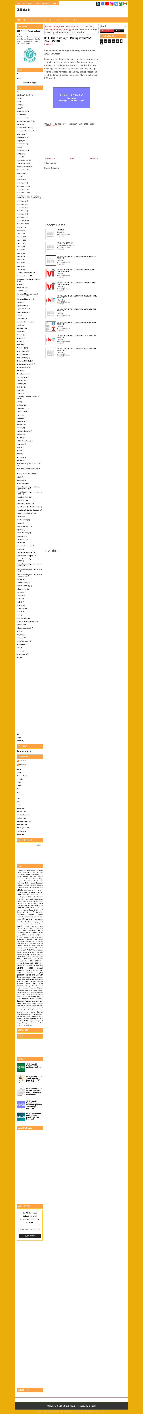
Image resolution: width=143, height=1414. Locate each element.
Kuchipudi (20, 405)
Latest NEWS (21, 408)
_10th (18, 802)
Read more (67, 234)
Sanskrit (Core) (22, 582)
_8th (18, 792)
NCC (18, 454)
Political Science (22, 533)
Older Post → (93, 158)
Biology (19, 154)
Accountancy (21, 111)
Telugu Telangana (22, 641)
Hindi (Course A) (22, 351)
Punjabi (19, 542)
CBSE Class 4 (21, 207)
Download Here (51, 126)
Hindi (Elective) (22, 358)
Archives (119, 31)
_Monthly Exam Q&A (23, 828)
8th (52, 19)
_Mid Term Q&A (22, 825)
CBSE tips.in (23, 9)
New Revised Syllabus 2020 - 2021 (28, 469)
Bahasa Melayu (22, 137)
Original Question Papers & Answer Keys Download (30, 970)
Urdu (18, 657)
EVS (18, 315)
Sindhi (19, 602)
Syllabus (19, 625)
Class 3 (19, 250)
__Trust (19, 786)
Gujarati (19, 338)
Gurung (19, 341)
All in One (20, 114)
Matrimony (45, 3)
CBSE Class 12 (66, 26)
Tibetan (19, 651)
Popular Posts (107, 31)
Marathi (19, 428)
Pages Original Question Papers (27, 507)
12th (24, 20)
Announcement (22, 118)
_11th (18, 805)
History (19, 371)
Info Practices (21, 377)
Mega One (20, 444)
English (19, 302)
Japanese (20, 380)
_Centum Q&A (21, 811)
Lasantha (68, 1411)
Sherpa (19, 599)
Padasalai (22, 761)
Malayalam (20, 421)
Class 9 (19, 269)
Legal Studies (21, 411)
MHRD (19, 447)
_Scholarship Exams (23, 776)
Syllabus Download (23, 628)
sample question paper (24, 552)
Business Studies (22, 160)
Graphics (20, 335)
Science (19, 592)
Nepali (19, 460)
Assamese (20, 134)
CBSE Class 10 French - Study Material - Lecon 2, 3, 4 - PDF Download (34, 1079)
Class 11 (19, 240)
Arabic (19, 124)
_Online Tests (21, 818)
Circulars (20, 230)
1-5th (75, 19)
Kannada (20, 384)
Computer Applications (24, 273)
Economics (60, 230)
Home (18, 3)
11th (31, 20)
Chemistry (20, 227)
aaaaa (19, 108)
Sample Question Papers (25, 556)
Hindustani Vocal (22, 367)
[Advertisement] (71, 455)
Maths (19, 434)
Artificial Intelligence (23, 127)
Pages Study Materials (24, 513)
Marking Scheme (53, 29)
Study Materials (22, 618)
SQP (18, 615)
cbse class (20, 180)
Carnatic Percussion (23, 167)
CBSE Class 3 (21, 204)
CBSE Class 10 (21, 186)
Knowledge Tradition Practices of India (28, 948)
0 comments (48, 44)
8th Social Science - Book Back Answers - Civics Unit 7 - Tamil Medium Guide (77, 297)
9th (45, 19)
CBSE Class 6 (21, 214)
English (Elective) (22, 309)
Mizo (18, 450)
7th (60, 19)
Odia (18, 477)
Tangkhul (20, 634)
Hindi (18, 345)
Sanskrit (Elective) (23, 586)
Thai (18, 647)
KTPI (18, 402)
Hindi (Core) (21, 348)
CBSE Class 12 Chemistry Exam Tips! (28, 32)
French (19, 325)
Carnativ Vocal (21, 173)
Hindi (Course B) (22, 354)
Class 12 (78, 26)
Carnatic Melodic (22, 163)
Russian (19, 549)
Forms (37, 3)
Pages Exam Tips (22, 497)
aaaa (18, 105)
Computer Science (23, 276)
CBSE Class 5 (21, 211)
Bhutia (19, 147)
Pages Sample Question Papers (27, 510)
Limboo (19, 418)
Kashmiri (20, 387)
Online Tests (21, 484)
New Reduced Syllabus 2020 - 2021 (28, 464)
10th (37, 20)
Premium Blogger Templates (81, 1411)
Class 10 (19, 237)
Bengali (19, 141)
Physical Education (23, 526)
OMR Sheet (20, 480)
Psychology (21, 539)
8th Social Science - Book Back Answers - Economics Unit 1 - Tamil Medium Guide (76, 283)
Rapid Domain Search (98, 1411)
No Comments (60, 236)
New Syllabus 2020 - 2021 (25, 474)
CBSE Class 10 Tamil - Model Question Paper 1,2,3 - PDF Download (34, 1116)
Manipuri (20, 425)
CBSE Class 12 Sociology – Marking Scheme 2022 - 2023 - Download (68, 39)
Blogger (33, 83)
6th (67, 19)
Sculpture (20, 595)
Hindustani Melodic (23, 361)
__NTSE (19, 782)
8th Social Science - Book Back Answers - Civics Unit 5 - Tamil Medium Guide (77, 323)
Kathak (19, 390)
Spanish (19, 612)
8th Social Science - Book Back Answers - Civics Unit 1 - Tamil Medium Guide (76, 257)
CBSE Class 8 (21, 220)
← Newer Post (50, 158)
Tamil (18, 631)
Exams (56, 2)
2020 (18, 98)
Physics (19, 530)
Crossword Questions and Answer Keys (30, 917)
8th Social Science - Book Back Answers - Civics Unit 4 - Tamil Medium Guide (77, 336)
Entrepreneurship (22, 312)
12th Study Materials (23, 95)
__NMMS (20, 779)
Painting (19, 516)
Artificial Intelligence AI (24, 131)
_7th (18, 795)
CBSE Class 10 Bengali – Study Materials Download (33, 1066)
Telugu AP (20, 638)
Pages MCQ (21, 500)
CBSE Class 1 (21, 183)
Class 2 (19, 246)
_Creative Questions (23, 815)
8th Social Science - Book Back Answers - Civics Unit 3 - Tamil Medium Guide (77, 349)
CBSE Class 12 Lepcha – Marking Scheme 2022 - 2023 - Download (28, 197)
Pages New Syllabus (23, 503)
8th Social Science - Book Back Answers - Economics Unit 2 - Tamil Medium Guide (76, 270)
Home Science (22, 374)
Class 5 (19, 256)
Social (19, 605)
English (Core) (21, 306)
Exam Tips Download (24, 322)
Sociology (66, 29)
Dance (19, 284)
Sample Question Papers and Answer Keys (30, 998)
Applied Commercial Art (25, 121)
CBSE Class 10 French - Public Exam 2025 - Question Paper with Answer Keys (34, 1091)
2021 (18, 101)
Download (88, 26)
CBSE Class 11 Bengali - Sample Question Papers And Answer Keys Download (34, 1104)
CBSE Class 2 (21, 201)
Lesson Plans (21, 831)
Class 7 (19, 263)
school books (21, 589)
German (19, 331)
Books (19, 157)
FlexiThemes (48, 1411)
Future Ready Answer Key (65, 243)
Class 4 (19, 253)
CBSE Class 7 (21, 217)
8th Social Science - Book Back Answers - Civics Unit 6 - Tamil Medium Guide (77, 310)
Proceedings (21, 536)
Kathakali (20, 393)
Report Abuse (24, 751)
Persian (19, 523)
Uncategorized (22, 654)
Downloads (28, 2)
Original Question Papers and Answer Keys (30, 975)
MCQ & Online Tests (23, 441)
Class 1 (19, 233)
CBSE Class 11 (21, 189)
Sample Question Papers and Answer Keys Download (30, 1001)
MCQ (18, 438)
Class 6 (19, 260)
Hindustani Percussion (24, 364)
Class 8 (19, 266)
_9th (18, 789)
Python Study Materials (24, 546)
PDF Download (22, 520)
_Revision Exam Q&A (24, 821)
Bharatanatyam (22, 144)
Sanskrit (19, 579)
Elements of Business (24, 299)
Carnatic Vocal (21, 170)
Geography (20, 328)
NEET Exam (20, 457)
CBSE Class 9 (21, 224)
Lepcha (19, 415)
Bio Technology (22, 150)
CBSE (55, 26)
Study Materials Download (26, 621)
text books (20, 644)
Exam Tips (20, 319)
